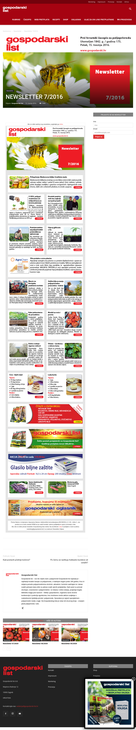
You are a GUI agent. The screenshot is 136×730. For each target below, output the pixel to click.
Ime (94, 121)
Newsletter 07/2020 (10, 644)
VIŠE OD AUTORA (53, 621)
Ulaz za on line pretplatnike (99, 19)
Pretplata (96, 676)
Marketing (91, 2)
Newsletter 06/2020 (40, 644)
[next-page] (8, 648)
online (61, 124)
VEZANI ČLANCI (36, 621)
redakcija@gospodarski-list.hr (27, 706)
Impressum (101, 2)
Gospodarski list (17, 103)
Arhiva (126, 2)
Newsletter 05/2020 (69, 644)
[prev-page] (4, 648)
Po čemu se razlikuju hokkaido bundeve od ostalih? (69, 561)
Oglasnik (76, 19)
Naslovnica (7, 31)
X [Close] (134, 679)
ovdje (60, 526)
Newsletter (18, 31)
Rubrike (16, 19)
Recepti (56, 19)
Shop (65, 19)
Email (95, 129)
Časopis (27, 19)
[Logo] (15, 9)
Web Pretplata (41, 19)
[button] (130, 9)
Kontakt (119, 2)
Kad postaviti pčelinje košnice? (16, 560)
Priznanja (111, 2)
